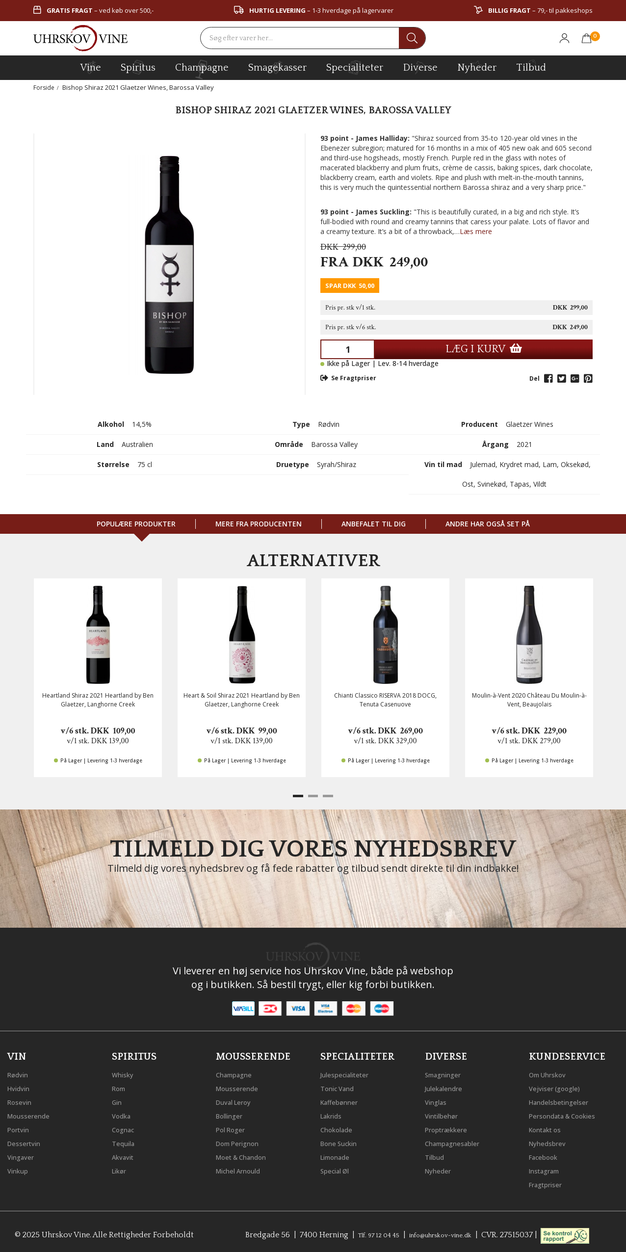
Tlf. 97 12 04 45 (370, 1232)
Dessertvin (27, 1141)
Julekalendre (447, 1086)
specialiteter (354, 67)
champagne (202, 69)
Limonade (339, 1154)
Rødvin (20, 1072)
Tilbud (531, 66)
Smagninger (447, 1072)
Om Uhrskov (552, 1072)
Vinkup (20, 1168)
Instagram (548, 1168)
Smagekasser (277, 67)
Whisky (125, 1072)
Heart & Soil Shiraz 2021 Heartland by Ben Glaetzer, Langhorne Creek (241, 699)
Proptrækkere (450, 1127)
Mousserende (32, 1113)
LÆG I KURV (483, 349)
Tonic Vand (341, 1086)
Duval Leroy (238, 1100)
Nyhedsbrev (551, 1141)
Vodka (123, 1113)
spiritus (138, 67)
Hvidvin (21, 1086)
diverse (420, 67)
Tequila (126, 1141)
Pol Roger (234, 1127)
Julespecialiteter (349, 1072)
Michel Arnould (244, 1168)
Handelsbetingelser (565, 1100)
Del (534, 378)
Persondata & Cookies (570, 1113)
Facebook (547, 1154)
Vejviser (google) (560, 1086)
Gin (118, 1100)
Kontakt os (549, 1127)
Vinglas (438, 1100)
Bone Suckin (343, 1141)
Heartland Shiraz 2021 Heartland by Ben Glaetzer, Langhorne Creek (98, 699)
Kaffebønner (343, 1100)
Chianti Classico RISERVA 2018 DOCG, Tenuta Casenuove (385, 699)
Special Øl (338, 1168)
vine (90, 67)
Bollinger (232, 1113)
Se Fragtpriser (348, 378)
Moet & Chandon (248, 1154)
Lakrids (333, 1113)
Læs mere (476, 231)
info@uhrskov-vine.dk (446, 1232)
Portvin (20, 1127)
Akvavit (125, 1154)
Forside (44, 87)
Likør (121, 1168)
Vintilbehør (445, 1113)
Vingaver (23, 1154)
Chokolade (340, 1127)
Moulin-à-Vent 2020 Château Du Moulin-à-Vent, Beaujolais (529, 699)
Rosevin (22, 1100)
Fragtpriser (549, 1182)
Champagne (238, 1072)
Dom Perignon (243, 1141)
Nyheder (476, 66)
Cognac (126, 1127)
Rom (121, 1086)
